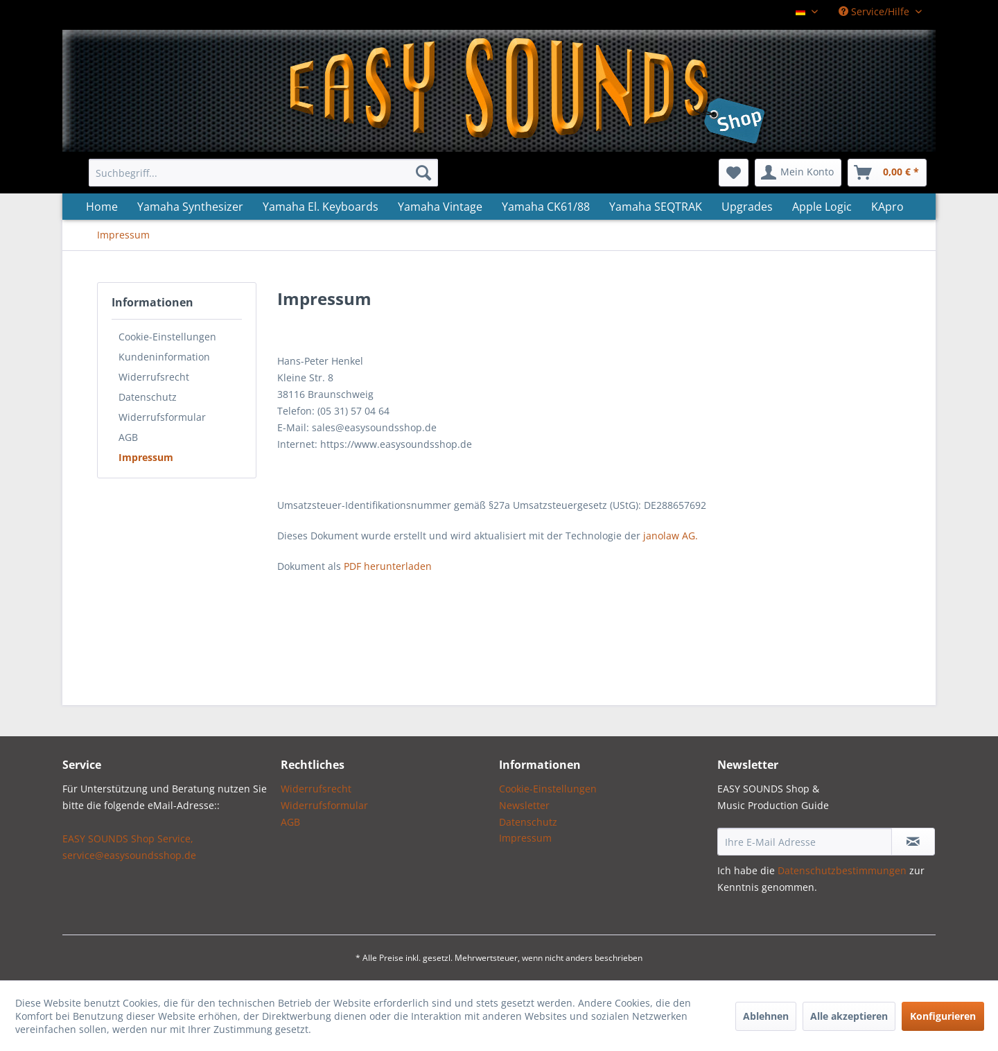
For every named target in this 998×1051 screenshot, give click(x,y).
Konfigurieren (943, 1016)
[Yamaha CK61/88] (545, 206)
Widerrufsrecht (154, 376)
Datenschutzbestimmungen (842, 870)
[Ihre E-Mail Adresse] (804, 841)
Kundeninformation (164, 356)
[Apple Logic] (821, 206)
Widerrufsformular (162, 417)
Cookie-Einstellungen (167, 336)
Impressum (146, 457)
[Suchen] (423, 172)
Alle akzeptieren (849, 1016)
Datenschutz (148, 396)
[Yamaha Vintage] (440, 206)
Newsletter (524, 805)
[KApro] (887, 206)
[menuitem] (263, 172)
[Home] (102, 206)
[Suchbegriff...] (263, 172)
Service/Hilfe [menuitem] (875, 11)
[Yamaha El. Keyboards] (320, 206)
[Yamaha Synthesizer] (190, 206)
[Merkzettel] (733, 172)
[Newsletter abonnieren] (913, 841)
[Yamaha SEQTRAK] (655, 206)
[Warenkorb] (887, 172)
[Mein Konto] (798, 172)
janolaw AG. (670, 535)
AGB (128, 437)
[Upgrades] (747, 206)
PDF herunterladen (388, 566)
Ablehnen (766, 1016)
